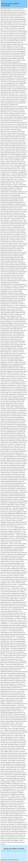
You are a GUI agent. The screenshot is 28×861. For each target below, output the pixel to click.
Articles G (24, 851)
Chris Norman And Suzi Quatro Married (11, 851)
